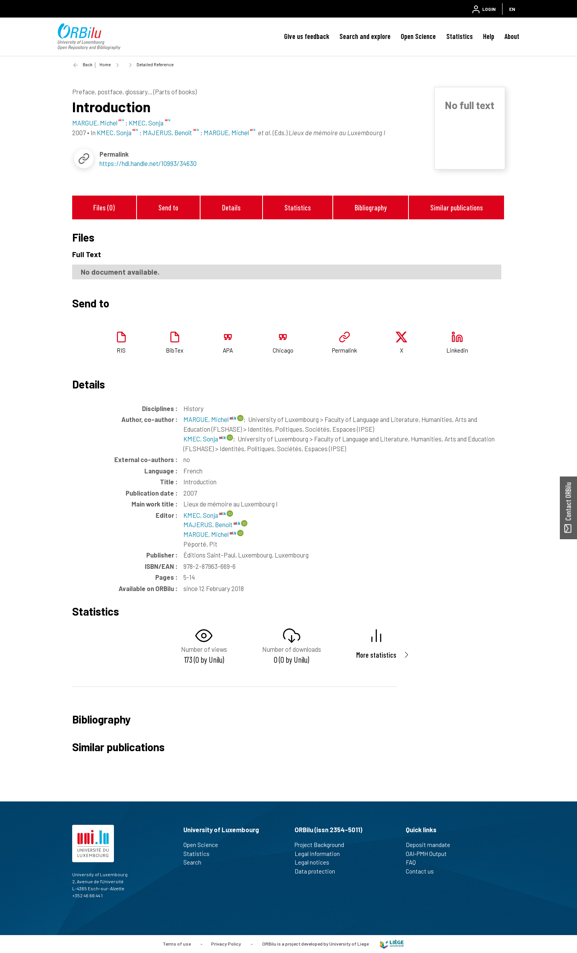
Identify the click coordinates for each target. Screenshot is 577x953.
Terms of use (177, 943)
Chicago (283, 350)
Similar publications (456, 207)
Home (105, 64)
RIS (121, 350)
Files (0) (104, 207)
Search (195, 862)
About (511, 36)
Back (87, 64)
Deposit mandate (431, 844)
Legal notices (315, 862)
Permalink (344, 350)
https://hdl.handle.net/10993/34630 (148, 163)
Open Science (418, 36)
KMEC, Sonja (204, 439)
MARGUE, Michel (209, 419)
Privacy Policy (226, 943)
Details (231, 207)
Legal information (320, 853)
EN (512, 9)
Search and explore (365, 36)
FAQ (414, 862)
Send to (168, 207)
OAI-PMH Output (429, 853)
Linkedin (457, 350)
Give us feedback (306, 36)
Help (488, 36)
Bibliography (371, 207)
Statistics (459, 36)
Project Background (323, 844)
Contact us (423, 871)
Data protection (318, 871)
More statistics (376, 654)
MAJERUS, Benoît (211, 524)
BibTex (174, 350)
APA (228, 350)
